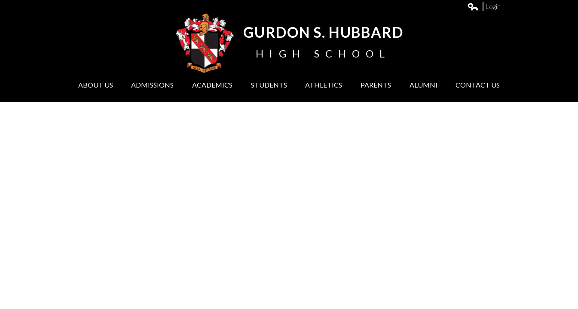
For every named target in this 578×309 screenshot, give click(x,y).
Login (484, 6)
